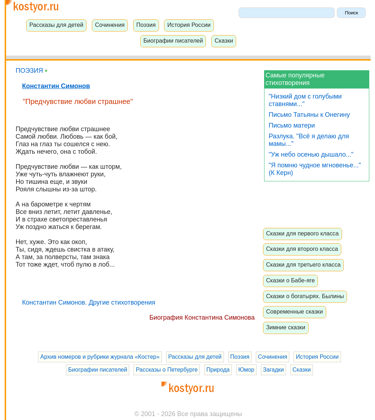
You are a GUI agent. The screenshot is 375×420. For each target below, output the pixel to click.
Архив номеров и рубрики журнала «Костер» (99, 357)
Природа (218, 370)
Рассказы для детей (56, 25)
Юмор (246, 370)
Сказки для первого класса (302, 233)
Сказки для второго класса (302, 248)
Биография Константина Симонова (202, 317)
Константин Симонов (56, 86)
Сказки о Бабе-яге (290, 280)
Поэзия (146, 25)
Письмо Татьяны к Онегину (309, 114)
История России (189, 25)
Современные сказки (294, 311)
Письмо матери (292, 125)
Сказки (224, 40)
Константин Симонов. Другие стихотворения (88, 302)
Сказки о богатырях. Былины (305, 296)
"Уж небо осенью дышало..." (311, 154)
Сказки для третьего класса (303, 264)
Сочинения (110, 25)
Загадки (273, 370)
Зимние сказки (285, 327)
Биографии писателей (173, 40)
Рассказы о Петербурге (166, 370)
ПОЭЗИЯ (31, 70)
